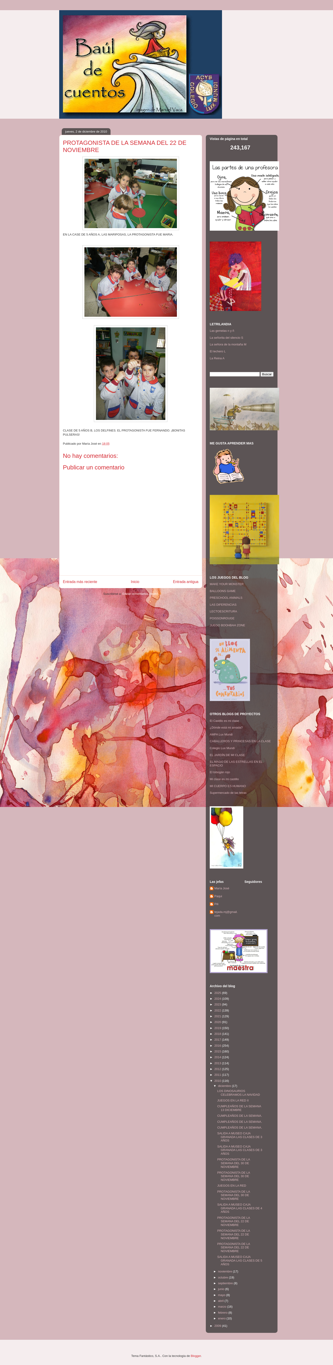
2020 (218, 1022)
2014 (218, 1057)
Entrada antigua (185, 582)
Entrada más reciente (80, 582)
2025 (218, 993)
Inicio (135, 582)
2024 (218, 998)
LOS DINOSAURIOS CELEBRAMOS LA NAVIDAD (238, 1092)
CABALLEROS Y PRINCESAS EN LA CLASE (240, 741)
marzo (222, 1306)
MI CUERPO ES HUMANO (228, 786)
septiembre (226, 1283)
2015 (218, 1051)
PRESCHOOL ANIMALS (226, 597)
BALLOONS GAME (223, 591)
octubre (223, 1277)
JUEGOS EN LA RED (231, 1185)
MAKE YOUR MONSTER (227, 584)
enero (222, 1318)
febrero (223, 1312)
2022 (218, 1010)
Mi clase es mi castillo (224, 779)
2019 (218, 1028)
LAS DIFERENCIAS (223, 604)
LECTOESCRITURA (223, 611)
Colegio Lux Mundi (222, 748)
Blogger (196, 1356)
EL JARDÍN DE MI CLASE (227, 755)
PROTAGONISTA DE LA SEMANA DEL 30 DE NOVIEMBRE (233, 1163)
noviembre (225, 1271)
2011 (218, 1074)
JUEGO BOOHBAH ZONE (227, 625)
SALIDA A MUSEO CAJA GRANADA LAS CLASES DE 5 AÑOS (239, 1260)
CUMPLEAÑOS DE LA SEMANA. (239, 1115)
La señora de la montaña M (228, 344)
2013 (218, 1063)
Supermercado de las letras (228, 792)
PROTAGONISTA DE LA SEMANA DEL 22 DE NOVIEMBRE (233, 1221)
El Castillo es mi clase (224, 721)
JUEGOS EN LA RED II (233, 1100)
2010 (218, 1081)
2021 (218, 1016)
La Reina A (217, 358)
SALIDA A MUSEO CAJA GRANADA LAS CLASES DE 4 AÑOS (239, 1208)
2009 (218, 1326)
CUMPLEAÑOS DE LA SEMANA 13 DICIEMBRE (239, 1108)
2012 (218, 1069)
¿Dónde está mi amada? (226, 727)
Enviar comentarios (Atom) (140, 594)
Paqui (218, 896)
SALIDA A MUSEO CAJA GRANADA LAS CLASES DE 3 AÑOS (239, 1137)
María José (221, 888)
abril (221, 1301)
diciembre (225, 1086)
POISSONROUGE (222, 618)
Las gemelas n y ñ (222, 330)
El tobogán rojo (220, 772)
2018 (218, 1034)
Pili (216, 904)
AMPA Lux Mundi (221, 734)
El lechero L (218, 351)
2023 (218, 1004)
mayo (222, 1295)
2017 (218, 1039)
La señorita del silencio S (226, 337)
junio (221, 1289)
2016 (218, 1045)
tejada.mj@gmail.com (226, 913)
